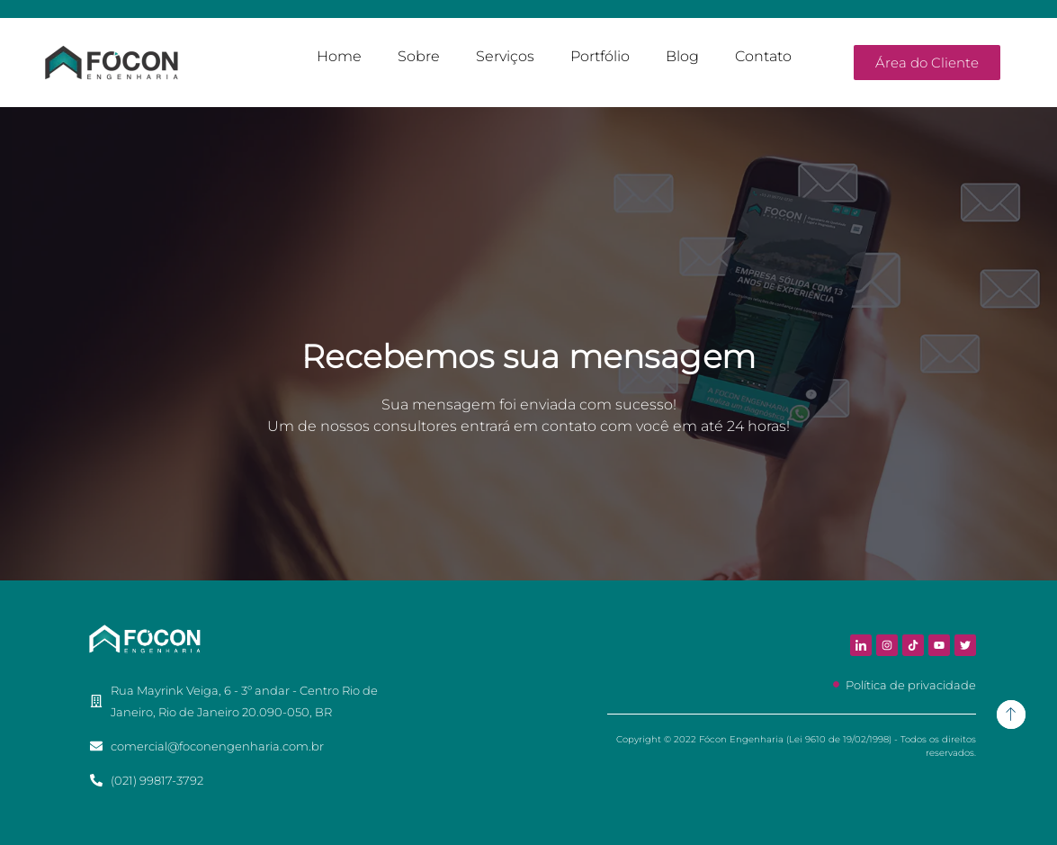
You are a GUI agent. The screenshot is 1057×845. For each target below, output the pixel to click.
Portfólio (600, 56)
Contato (763, 56)
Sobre (419, 56)
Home (339, 56)
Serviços (505, 56)
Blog (682, 56)
